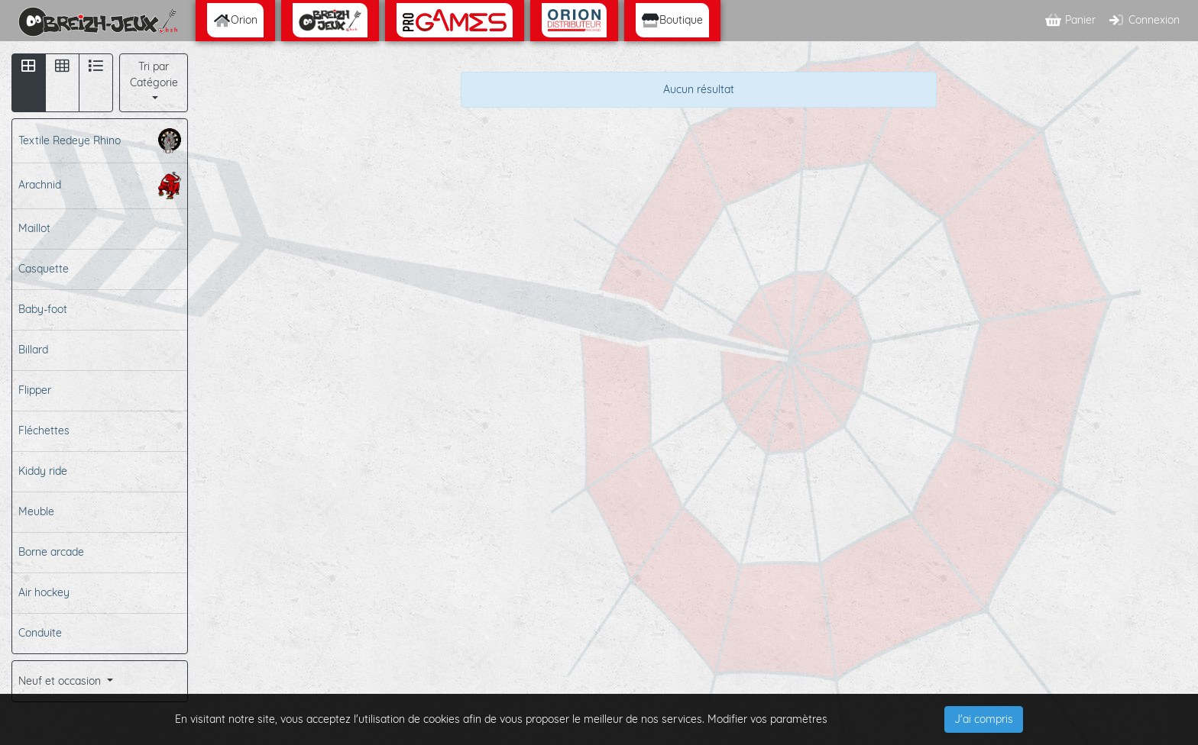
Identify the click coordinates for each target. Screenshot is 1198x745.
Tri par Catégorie (154, 74)
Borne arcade (51, 552)
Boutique (672, 20)
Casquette (43, 269)
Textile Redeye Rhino (99, 140)
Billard (33, 349)
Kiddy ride (42, 471)
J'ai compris (983, 719)
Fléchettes (44, 430)
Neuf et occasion (61, 681)
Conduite (40, 633)
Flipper (34, 390)
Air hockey (44, 592)
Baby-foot (42, 309)
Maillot (34, 228)
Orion (235, 20)
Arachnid (99, 185)
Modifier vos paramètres (767, 719)
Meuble (36, 511)
